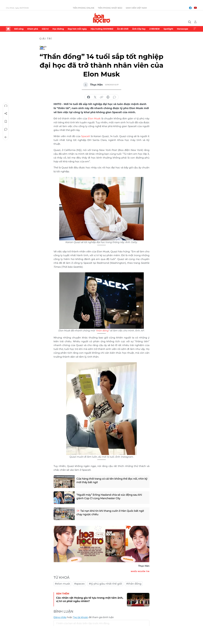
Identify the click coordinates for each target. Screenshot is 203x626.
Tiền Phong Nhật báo (110, 8)
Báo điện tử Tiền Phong (101, 18)
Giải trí (45, 29)
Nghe (5, 105)
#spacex (79, 583)
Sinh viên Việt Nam (136, 8)
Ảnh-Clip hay (138, 29)
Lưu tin (5, 121)
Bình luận (5, 129)
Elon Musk (94, 118)
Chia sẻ (5, 113)
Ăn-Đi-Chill (122, 29)
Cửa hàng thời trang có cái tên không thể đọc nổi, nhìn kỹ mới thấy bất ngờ (110, 480)
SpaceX (85, 136)
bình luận (114, 97)
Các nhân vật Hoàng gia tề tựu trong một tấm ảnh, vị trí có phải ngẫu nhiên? (89, 599)
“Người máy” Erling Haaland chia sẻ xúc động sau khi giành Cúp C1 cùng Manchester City (109, 496)
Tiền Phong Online (83, 8)
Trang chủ (8, 29)
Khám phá (32, 29)
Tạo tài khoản (80, 617)
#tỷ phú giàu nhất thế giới (105, 583)
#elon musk (62, 583)
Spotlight (168, 29)
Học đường (58, 29)
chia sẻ (88, 97)
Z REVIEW (154, 29)
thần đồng (102, 330)
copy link (101, 97)
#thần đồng (133, 583)
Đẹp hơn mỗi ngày (77, 29)
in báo (108, 97)
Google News (41, 47)
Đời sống (18, 29)
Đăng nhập (60, 617)
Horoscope (182, 29)
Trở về (5, 137)
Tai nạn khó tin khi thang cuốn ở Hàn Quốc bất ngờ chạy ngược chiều (110, 512)
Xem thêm (195, 29)
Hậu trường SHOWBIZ (102, 29)
